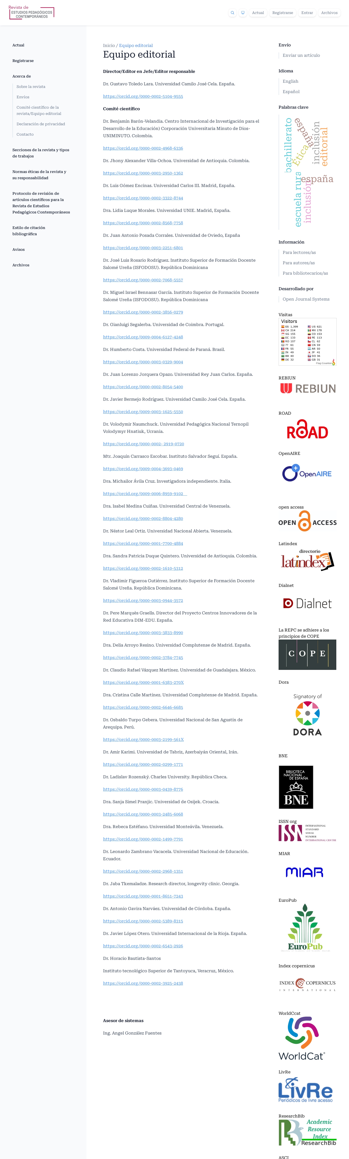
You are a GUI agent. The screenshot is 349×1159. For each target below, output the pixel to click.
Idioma (286, 70)
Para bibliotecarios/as (305, 273)
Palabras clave (293, 107)
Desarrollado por (296, 288)
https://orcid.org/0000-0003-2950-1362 (143, 173)
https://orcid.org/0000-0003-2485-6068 (143, 814)
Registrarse (282, 13)
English (291, 81)
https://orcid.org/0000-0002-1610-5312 (143, 568)
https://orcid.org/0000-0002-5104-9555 (143, 96)
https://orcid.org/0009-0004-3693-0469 (143, 468)
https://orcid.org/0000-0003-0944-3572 (143, 600)
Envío (285, 45)
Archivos (329, 13)
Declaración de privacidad (41, 124)
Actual (258, 13)
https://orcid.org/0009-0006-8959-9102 (145, 493)
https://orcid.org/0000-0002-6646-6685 (143, 707)
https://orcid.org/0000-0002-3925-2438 (143, 983)
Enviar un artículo (301, 55)
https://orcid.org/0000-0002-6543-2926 (143, 945)
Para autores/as (299, 262)
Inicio (109, 45)
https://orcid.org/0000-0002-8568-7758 (143, 222)
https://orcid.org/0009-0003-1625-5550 (143, 411)
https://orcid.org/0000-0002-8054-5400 (143, 386)
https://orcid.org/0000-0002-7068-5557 (143, 279)
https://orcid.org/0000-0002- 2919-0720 (143, 443)
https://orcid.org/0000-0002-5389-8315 (143, 921)
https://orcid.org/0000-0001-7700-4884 (143, 543)
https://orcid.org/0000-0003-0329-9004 (143, 361)
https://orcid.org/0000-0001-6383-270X (143, 682)
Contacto (25, 134)
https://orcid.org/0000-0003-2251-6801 (143, 247)
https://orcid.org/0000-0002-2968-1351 (143, 871)
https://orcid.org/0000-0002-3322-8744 (143, 198)
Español (291, 91)
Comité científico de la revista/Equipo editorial (39, 110)
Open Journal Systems (306, 299)
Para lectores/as (299, 252)
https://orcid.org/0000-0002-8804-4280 (143, 518)
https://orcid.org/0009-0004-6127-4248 (143, 337)
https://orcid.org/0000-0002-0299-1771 (143, 764)
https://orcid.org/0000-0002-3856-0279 (143, 312)
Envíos (23, 97)
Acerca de (21, 76)
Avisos (18, 249)
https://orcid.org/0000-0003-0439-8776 (143, 789)
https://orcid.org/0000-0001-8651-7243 (143, 896)
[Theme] (243, 13)
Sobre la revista (31, 87)
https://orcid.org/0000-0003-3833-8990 (143, 632)
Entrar (307, 13)
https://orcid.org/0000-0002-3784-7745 (143, 657)
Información (291, 242)
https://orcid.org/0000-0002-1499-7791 (143, 839)
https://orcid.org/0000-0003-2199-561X (143, 739)
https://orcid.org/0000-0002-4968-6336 (143, 148)
